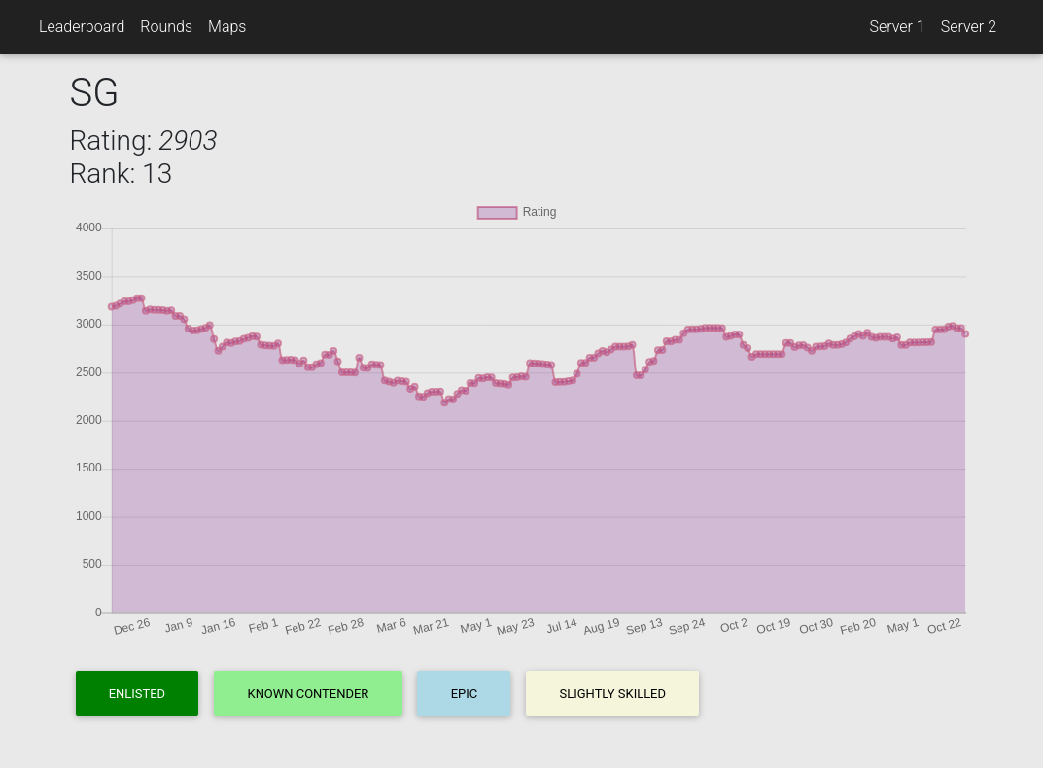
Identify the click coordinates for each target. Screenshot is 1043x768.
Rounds (166, 26)
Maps (227, 26)
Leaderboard (81, 26)
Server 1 (896, 26)
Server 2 (968, 26)
